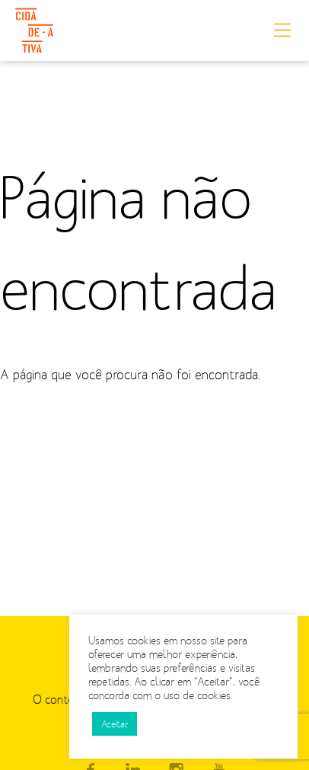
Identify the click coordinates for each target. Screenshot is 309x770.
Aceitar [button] (114, 723)
